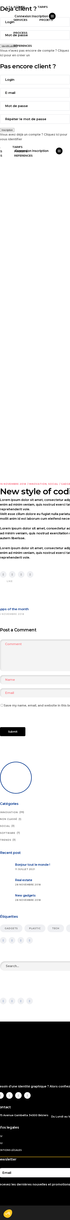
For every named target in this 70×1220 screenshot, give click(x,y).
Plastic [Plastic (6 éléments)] (35, 928)
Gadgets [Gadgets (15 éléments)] (11, 928)
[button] (7, 1213)
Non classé (8, 819)
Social (53, 484)
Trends (5, 839)
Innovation (38, 484)
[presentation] (25, 719)
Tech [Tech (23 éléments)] (56, 928)
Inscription (7, 130)
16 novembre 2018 (13, 484)
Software (7, 833)
